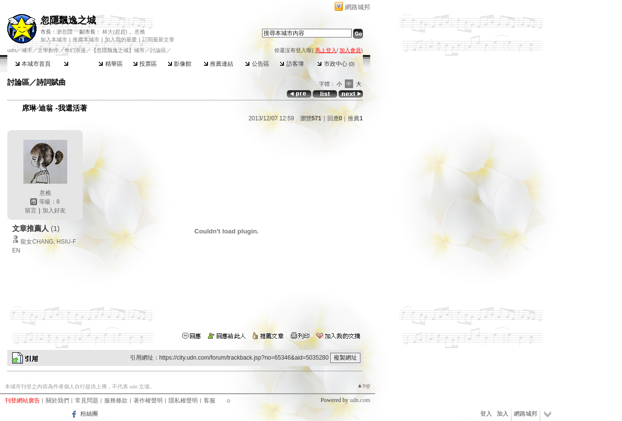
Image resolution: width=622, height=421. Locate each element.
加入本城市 (53, 39)
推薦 (355, 118)
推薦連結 (218, 63)
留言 (31, 210)
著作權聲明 (148, 400)
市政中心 (336, 63)
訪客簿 (291, 63)
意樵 (139, 32)
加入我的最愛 (121, 39)
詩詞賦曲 (51, 82)
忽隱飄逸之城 (68, 20)
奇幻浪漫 (75, 50)
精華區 (110, 63)
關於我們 (57, 400)
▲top (363, 385)
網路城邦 (357, 7)
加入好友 (54, 210)
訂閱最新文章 (158, 39)
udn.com (360, 400)
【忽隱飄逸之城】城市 (118, 50)
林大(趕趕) (114, 32)
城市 (26, 50)
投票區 (145, 63)
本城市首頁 (33, 63)
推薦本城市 (86, 39)
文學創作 (48, 50)
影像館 (179, 63)
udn (11, 50)
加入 (503, 413)
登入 (486, 413)
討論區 (76, 63)
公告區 (257, 63)
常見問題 (86, 400)
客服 (209, 400)
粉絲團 (89, 413)
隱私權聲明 (183, 400)
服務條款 (116, 400)
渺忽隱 (65, 32)
